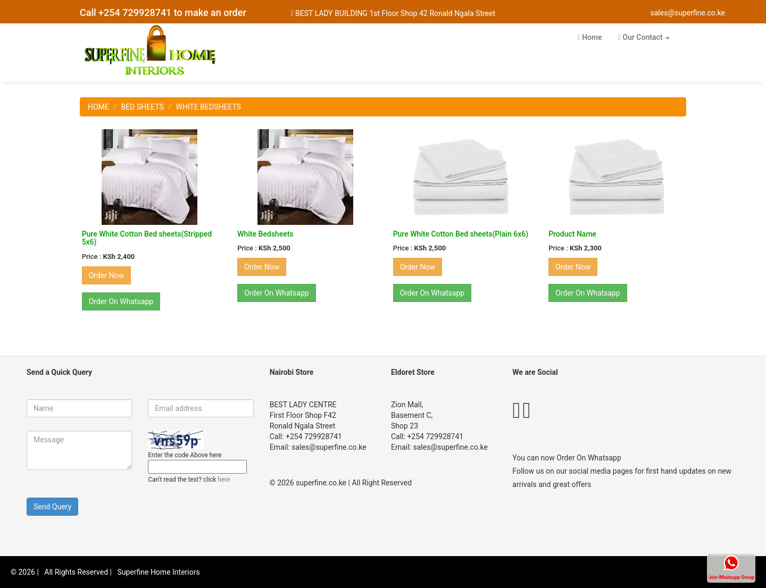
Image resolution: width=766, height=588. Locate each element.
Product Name (572, 234)
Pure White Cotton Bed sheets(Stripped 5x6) (147, 238)
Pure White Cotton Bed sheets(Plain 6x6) (460, 234)
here (224, 479)
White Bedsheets (265, 234)
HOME (98, 107)
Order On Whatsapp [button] (121, 301)
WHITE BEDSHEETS (209, 107)
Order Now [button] (106, 275)
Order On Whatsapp (588, 457)
